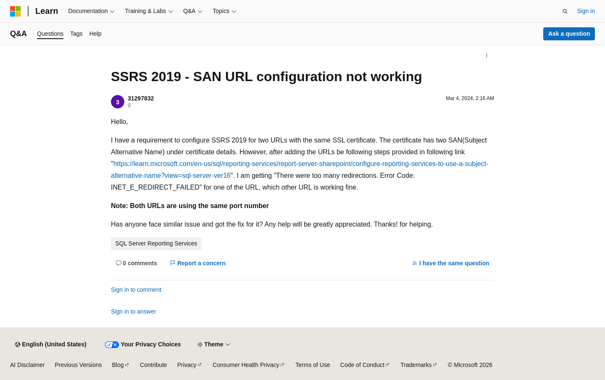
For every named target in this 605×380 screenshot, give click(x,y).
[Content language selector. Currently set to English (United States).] (50, 344)
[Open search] (565, 11)
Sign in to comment (136, 289)
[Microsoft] (15, 11)
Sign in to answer (133, 311)
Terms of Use (312, 365)
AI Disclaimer (27, 365)
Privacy (187, 365)
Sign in (586, 11)
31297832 (141, 98)
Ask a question (569, 33)
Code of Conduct (362, 365)
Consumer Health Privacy (246, 365)
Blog (118, 365)
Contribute (153, 365)
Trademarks (415, 365)
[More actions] (486, 55)
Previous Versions (78, 365)
